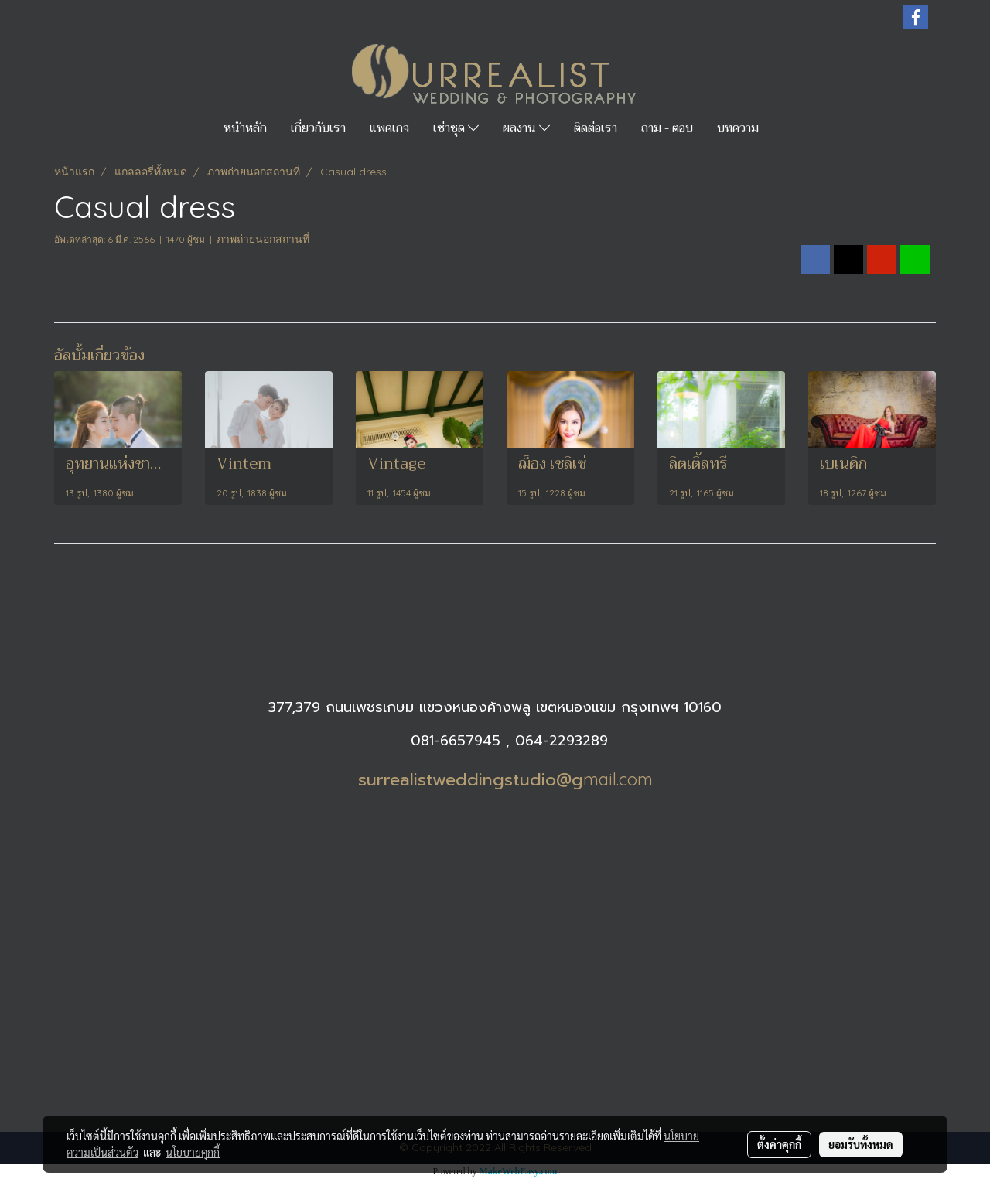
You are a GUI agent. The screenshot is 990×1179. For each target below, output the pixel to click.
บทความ (738, 128)
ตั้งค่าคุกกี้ (779, 1144)
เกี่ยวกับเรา (318, 128)
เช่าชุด (456, 128)
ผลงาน (526, 128)
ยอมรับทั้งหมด (860, 1144)
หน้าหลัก (245, 128)
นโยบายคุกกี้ (193, 1152)
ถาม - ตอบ (667, 128)
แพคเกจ (389, 128)
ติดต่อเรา (595, 128)
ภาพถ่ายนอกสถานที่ (263, 239)
